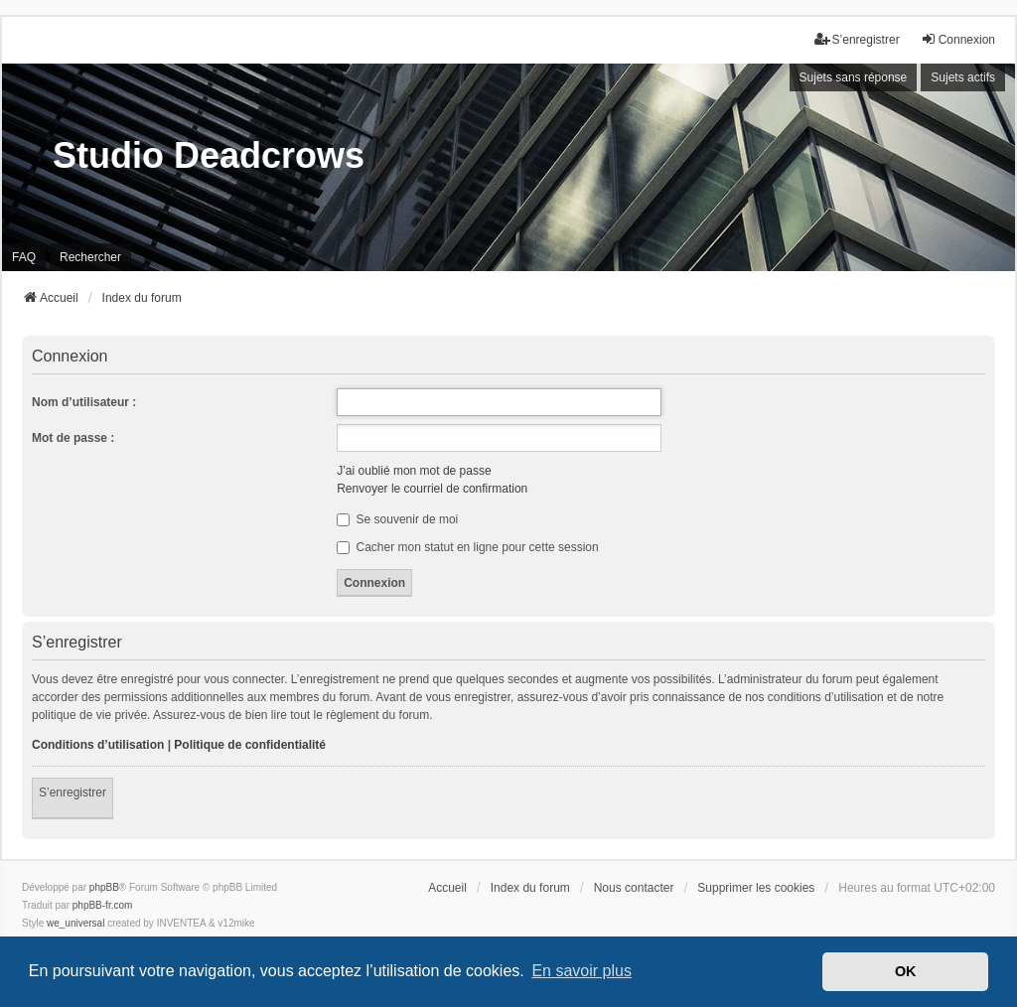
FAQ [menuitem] (24, 257)
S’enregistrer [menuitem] (857, 39)
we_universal (75, 923)
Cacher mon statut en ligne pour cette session (467, 547)
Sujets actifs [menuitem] (963, 77)
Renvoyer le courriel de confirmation (432, 489)
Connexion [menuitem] (958, 39)
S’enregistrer (72, 792)
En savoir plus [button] (581, 970)
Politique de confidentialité (250, 745)
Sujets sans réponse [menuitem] (853, 77)
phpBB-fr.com (103, 905)
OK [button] (906, 971)
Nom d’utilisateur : (84, 402)
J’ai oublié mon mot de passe (414, 471)
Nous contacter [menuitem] (634, 888)
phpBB (104, 887)
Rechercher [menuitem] (90, 257)
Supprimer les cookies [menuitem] (755, 888)
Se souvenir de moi (397, 519)
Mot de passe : (73, 438)
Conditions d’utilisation (98, 745)
